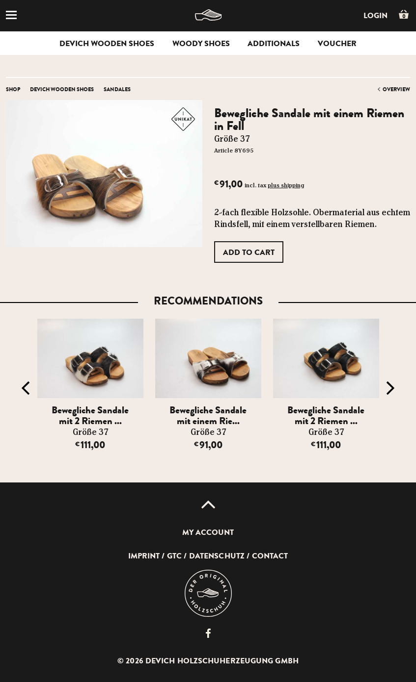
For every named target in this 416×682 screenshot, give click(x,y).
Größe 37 (90, 432)
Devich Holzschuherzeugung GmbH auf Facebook (208, 633)
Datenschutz (217, 556)
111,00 (90, 445)
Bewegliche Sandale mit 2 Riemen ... (90, 415)
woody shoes (201, 44)
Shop (13, 89)
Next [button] (390, 388)
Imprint (144, 556)
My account (208, 532)
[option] (90, 393)
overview (396, 89)
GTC (174, 556)
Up (208, 504)
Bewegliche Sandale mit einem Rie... (208, 415)
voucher (337, 44)
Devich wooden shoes (106, 44)
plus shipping (286, 185)
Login (375, 16)
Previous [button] (25, 388)
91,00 (208, 445)
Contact (270, 556)
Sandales (117, 89)
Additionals (274, 44)
